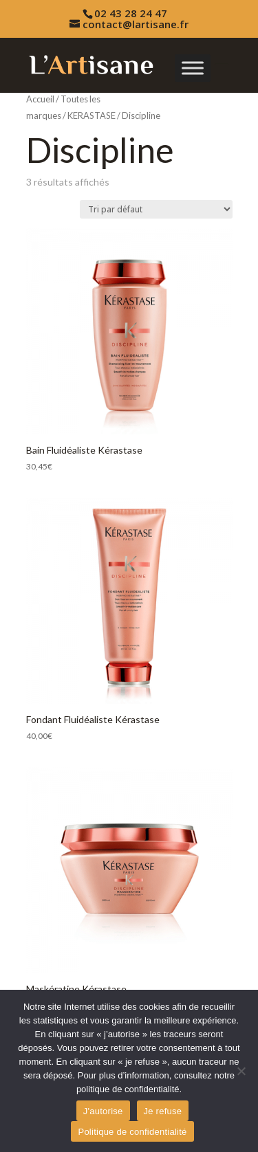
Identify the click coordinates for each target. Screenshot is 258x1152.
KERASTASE (91, 115)
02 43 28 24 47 (130, 13)
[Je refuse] (241, 1071)
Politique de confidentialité (132, 1132)
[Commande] (156, 209)
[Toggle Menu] (193, 67)
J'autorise (103, 1111)
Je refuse (163, 1111)
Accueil (40, 98)
